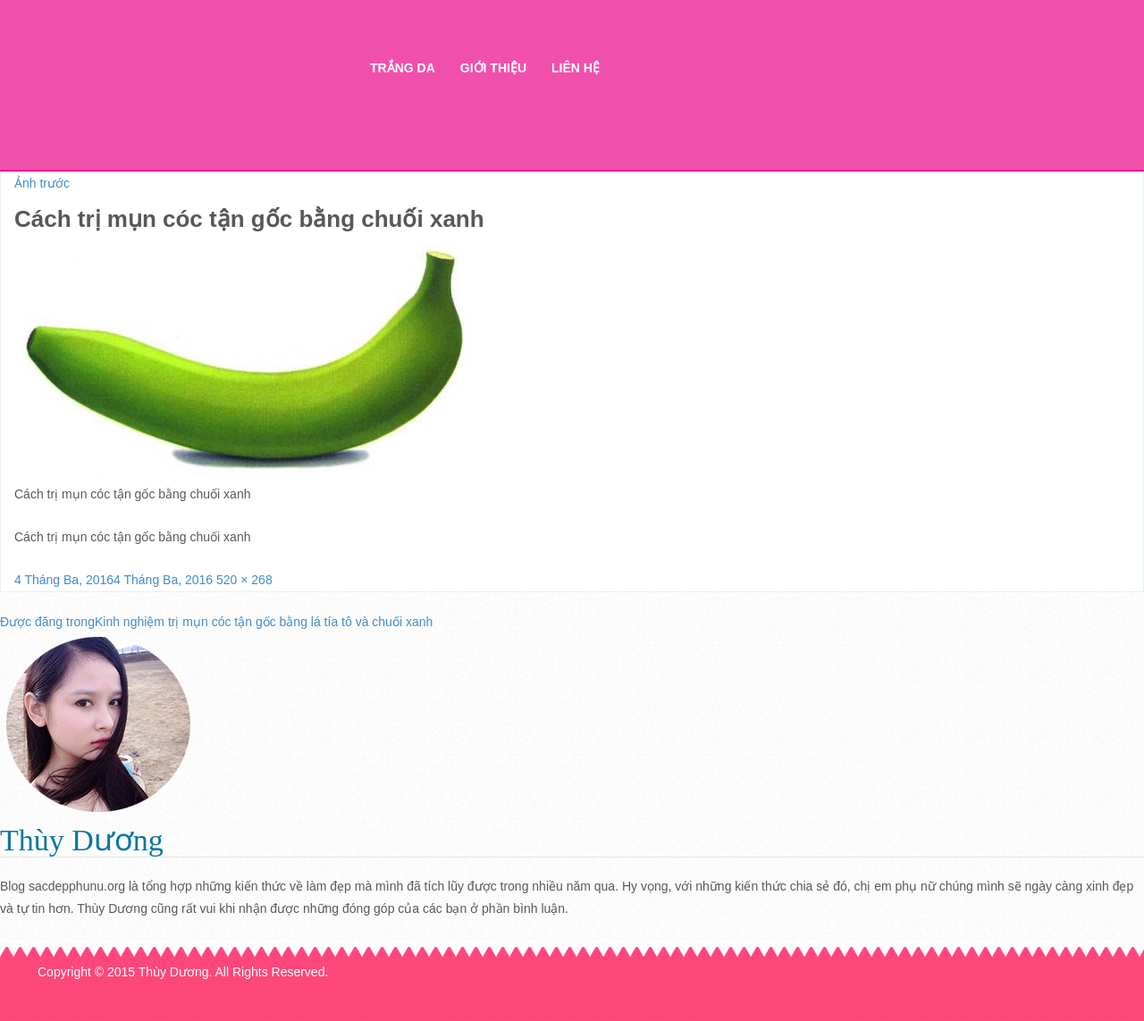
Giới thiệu (493, 68)
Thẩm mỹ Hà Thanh (196, 98)
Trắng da (402, 68)
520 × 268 (244, 580)
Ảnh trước (42, 183)
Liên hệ (575, 68)
